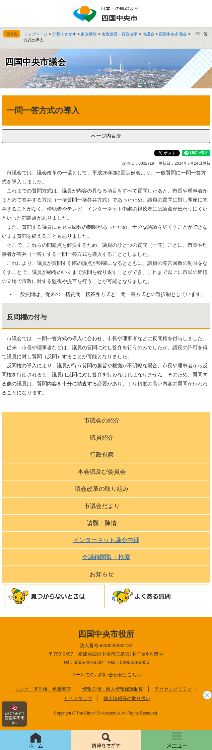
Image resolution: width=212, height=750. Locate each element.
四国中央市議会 (173, 34)
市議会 (148, 34)
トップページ (35, 34)
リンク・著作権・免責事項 (43, 689)
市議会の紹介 (102, 420)
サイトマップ (78, 698)
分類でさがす (64, 34)
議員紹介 (102, 437)
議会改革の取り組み (102, 488)
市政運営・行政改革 (119, 34)
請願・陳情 (102, 523)
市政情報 (89, 34)
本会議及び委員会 (102, 471)
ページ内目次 (106, 136)
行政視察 (102, 454)
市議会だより (102, 506)
